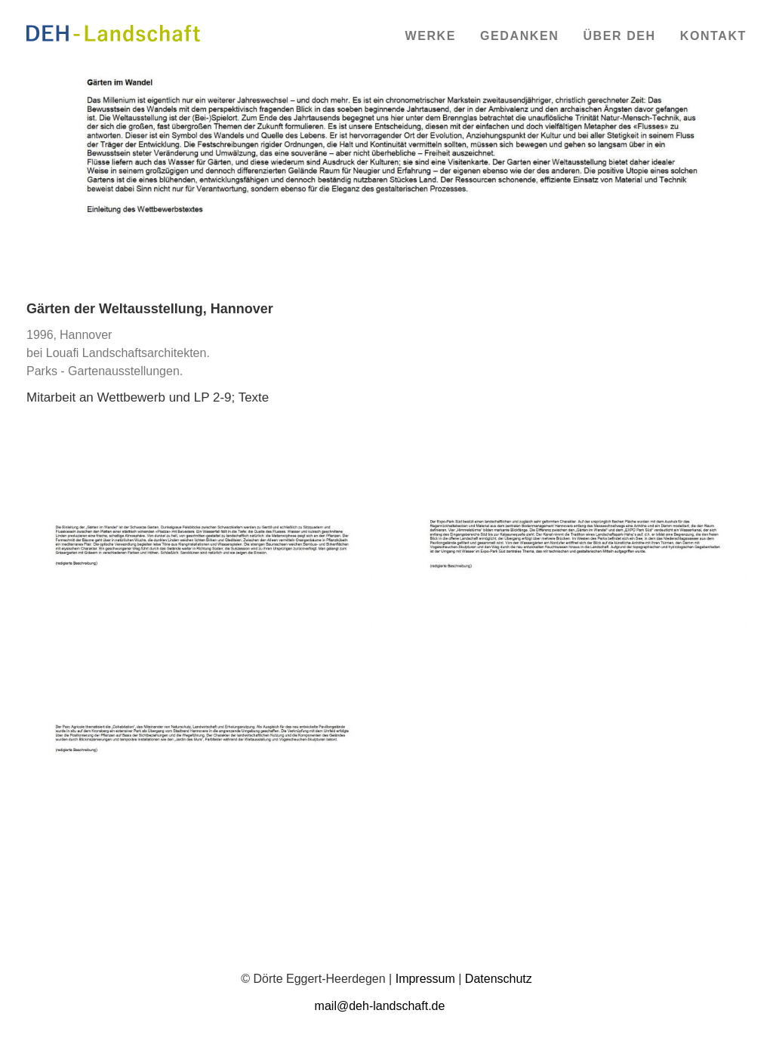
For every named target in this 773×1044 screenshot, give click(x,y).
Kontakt (713, 35)
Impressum (425, 978)
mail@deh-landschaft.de (380, 1005)
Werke (430, 35)
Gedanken (519, 35)
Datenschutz (498, 978)
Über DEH (619, 35)
